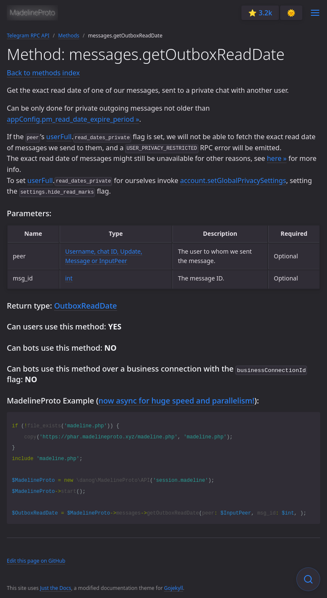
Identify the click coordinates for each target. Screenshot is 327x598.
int (68, 278)
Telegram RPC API (28, 35)
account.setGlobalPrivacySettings (233, 180)
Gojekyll (173, 587)
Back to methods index (43, 72)
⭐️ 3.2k (260, 12)
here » (277, 158)
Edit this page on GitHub (36, 560)
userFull (59, 136)
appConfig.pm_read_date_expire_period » (73, 119)
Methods (69, 35)
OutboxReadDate (85, 305)
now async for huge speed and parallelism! (176, 400)
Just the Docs (55, 587)
